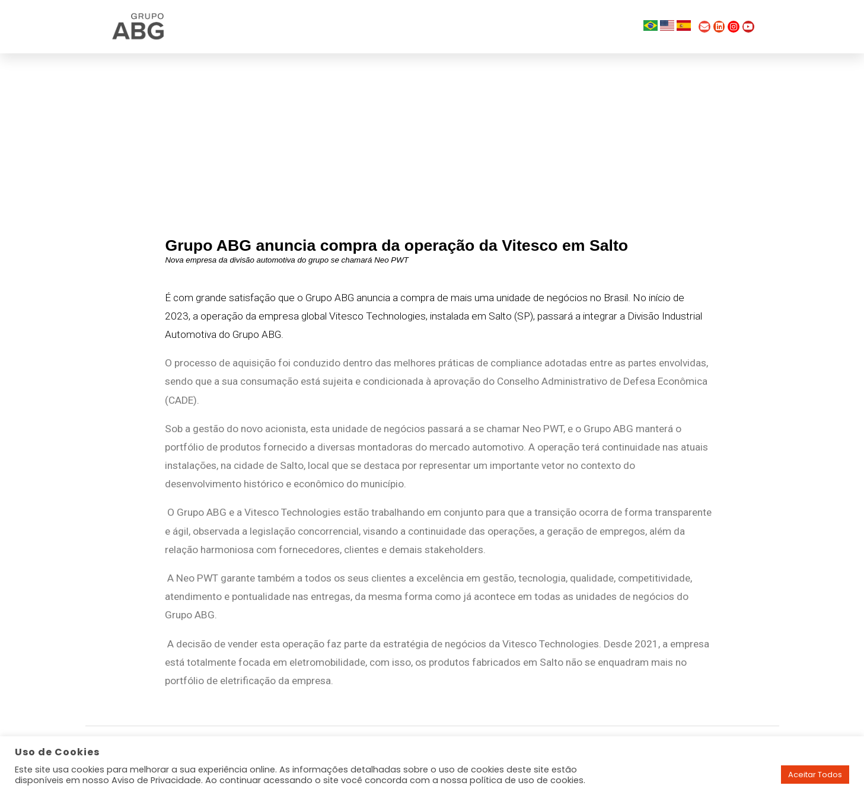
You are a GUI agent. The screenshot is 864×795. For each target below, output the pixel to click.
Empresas (438, 26)
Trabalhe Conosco (528, 26)
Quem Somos (359, 26)
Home (288, 26)
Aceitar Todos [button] (815, 774)
